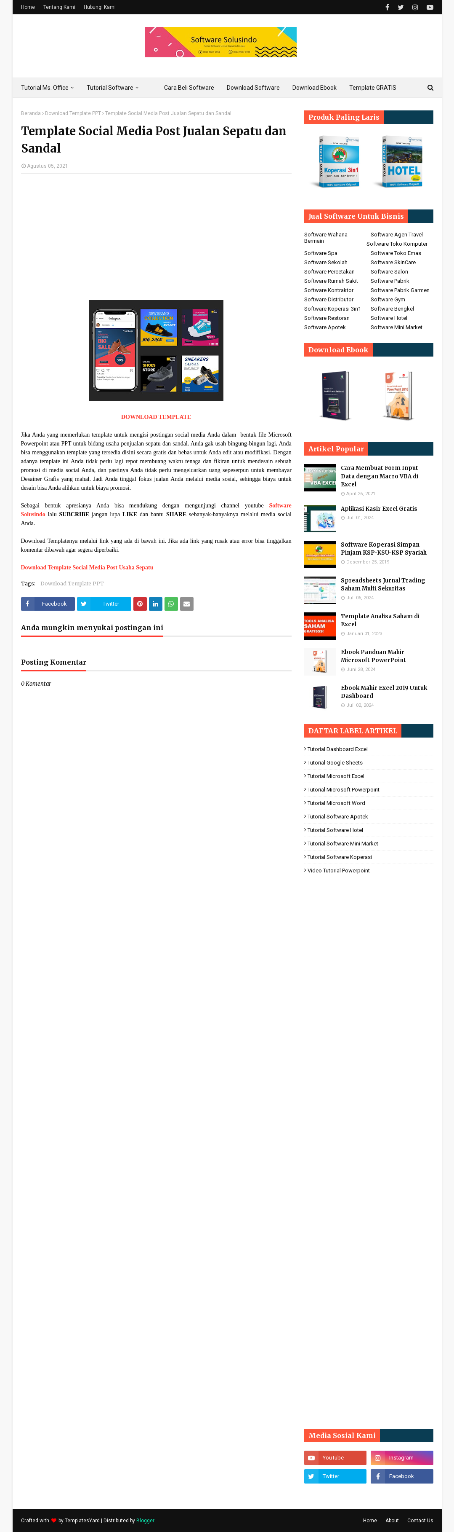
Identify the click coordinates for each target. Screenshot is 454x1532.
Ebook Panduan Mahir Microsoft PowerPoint (373, 656)
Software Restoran (327, 318)
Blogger (145, 1521)
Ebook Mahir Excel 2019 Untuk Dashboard (384, 692)
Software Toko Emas (396, 253)
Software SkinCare (393, 262)
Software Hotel (389, 318)
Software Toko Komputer (396, 244)
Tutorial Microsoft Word (336, 803)
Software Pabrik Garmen (400, 290)
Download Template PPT (73, 113)
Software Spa (320, 253)
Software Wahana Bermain (326, 237)
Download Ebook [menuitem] (314, 87)
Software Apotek (325, 327)
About (392, 1521)
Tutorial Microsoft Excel (336, 776)
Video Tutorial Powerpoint (339, 870)
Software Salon (389, 271)
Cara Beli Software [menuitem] (189, 87)
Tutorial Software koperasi (340, 857)
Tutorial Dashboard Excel (338, 749)
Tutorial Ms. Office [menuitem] (45, 87)
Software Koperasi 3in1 (332, 309)
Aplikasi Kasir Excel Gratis (379, 508)
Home (28, 7)
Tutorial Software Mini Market (343, 843)
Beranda (31, 113)
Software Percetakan (329, 271)
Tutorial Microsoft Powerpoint (344, 789)
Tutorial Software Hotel (335, 830)
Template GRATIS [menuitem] (372, 87)
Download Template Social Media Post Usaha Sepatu (87, 567)
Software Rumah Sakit (331, 281)
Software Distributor (328, 299)
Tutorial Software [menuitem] (110, 87)
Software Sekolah (326, 262)
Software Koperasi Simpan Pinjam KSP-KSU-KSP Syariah (384, 549)
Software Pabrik (390, 281)
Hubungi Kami (100, 7)
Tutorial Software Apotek (338, 816)
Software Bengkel (392, 309)
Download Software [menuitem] (253, 87)
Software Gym (388, 299)
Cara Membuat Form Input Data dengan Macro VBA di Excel (379, 476)
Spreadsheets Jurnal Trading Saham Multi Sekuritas (383, 585)
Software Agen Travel (397, 234)
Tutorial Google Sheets (335, 762)
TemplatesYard (82, 1521)
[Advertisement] (156, 241)
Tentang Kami (59, 7)
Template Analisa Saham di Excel (380, 620)
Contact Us (420, 1521)
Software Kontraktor (328, 290)
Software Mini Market (396, 327)
